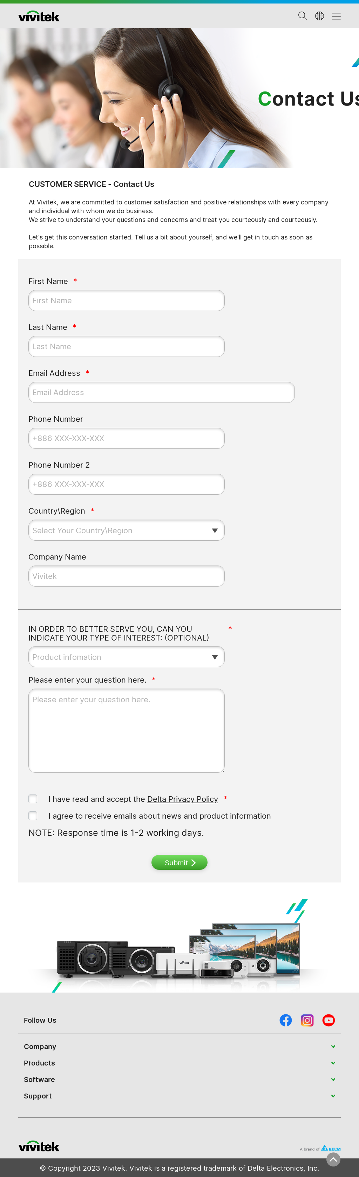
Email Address (54, 373)
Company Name (57, 557)
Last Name (47, 327)
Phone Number (55, 419)
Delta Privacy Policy (182, 799)
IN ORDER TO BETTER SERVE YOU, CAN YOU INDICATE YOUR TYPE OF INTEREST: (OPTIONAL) (118, 633)
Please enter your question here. (87, 680)
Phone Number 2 (59, 465)
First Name (48, 281)
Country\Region (56, 511)
